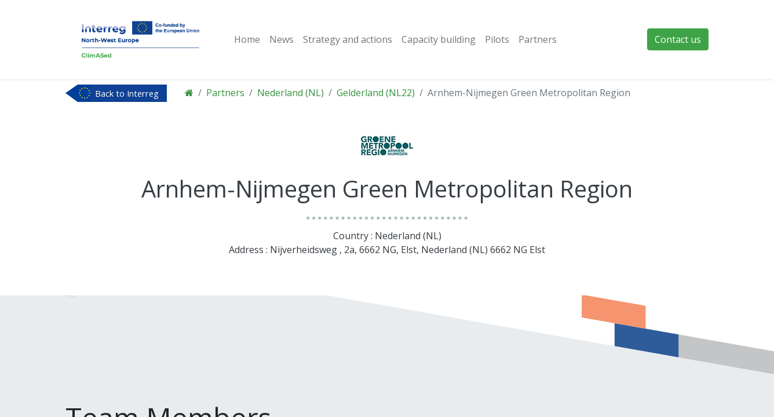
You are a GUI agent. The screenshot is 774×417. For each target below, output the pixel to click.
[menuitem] (247, 39)
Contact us (678, 39)
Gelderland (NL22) (376, 92)
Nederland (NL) (290, 92)
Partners (225, 92)
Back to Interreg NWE (127, 94)
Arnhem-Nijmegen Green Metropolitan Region (529, 92)
